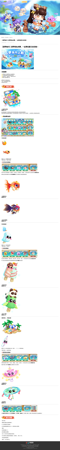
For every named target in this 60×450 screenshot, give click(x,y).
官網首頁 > (3, 37)
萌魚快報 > (7, 37)
